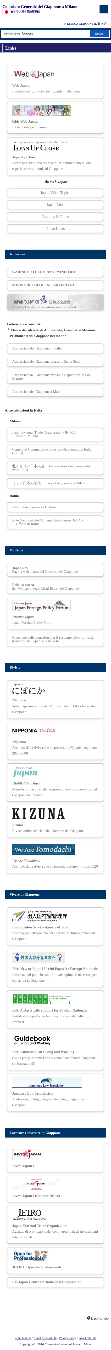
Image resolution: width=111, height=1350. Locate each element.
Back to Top (100, 1318)
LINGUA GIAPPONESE (87, 23)
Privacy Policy (67, 1338)
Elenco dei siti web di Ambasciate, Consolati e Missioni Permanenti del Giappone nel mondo (52, 333)
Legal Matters (23, 1338)
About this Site (87, 1338)
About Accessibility (45, 1338)
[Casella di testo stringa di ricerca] (45, 33)
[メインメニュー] (104, 9)
